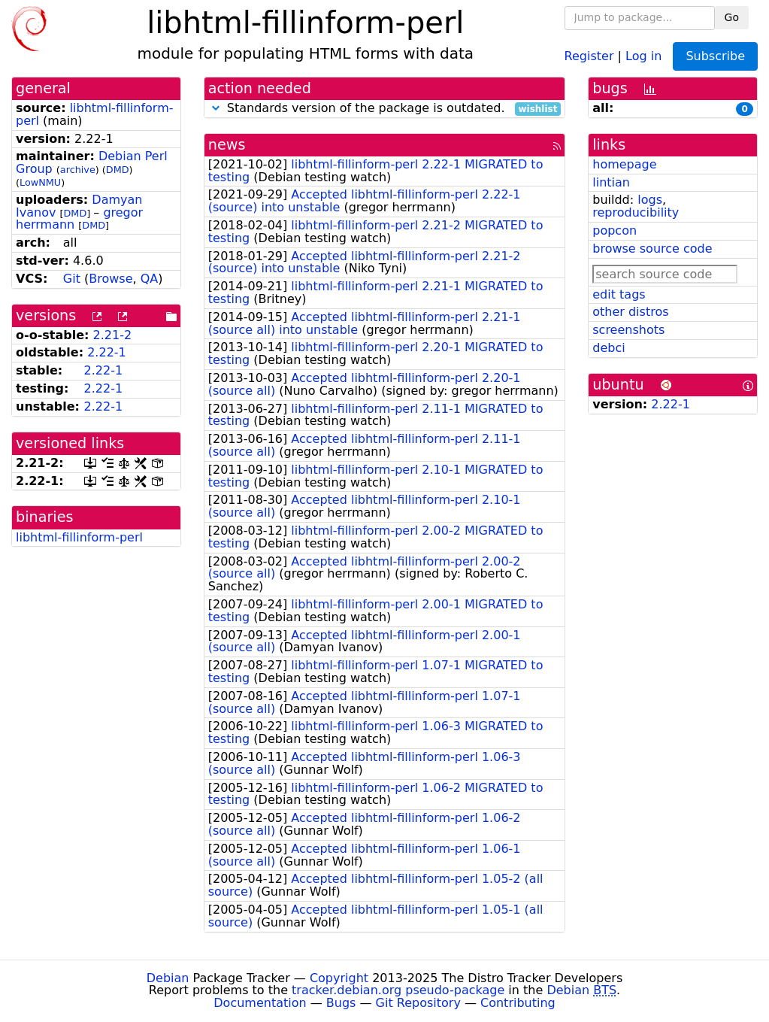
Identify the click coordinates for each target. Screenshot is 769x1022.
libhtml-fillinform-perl (95, 114)
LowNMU (40, 182)
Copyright (339, 978)
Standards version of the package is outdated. (385, 108)
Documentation (259, 1003)
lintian (611, 182)
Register (589, 55)
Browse (110, 278)
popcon (614, 230)
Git (71, 278)
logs (649, 200)
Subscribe (715, 56)
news (227, 144)
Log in (643, 55)
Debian (168, 978)
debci (608, 348)
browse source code (652, 248)
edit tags (618, 294)
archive (77, 169)
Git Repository (418, 1003)
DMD (117, 169)
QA (150, 278)
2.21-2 (112, 335)
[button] (215, 108)
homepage (624, 164)
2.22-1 (106, 352)
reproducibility (635, 212)
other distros (630, 312)
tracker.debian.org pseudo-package (398, 990)
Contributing (518, 1003)
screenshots (628, 330)
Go (732, 17)
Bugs (341, 1003)
